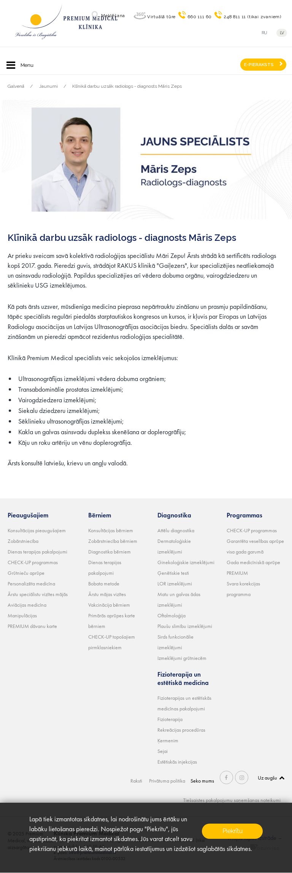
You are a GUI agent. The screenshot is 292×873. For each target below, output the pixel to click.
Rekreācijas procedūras (181, 729)
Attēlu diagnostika (175, 530)
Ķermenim (167, 740)
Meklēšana (113, 15)
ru (264, 32)
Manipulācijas (22, 615)
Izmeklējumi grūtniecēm (181, 658)
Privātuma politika (167, 780)
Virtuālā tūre (161, 16)
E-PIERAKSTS (259, 64)
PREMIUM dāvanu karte (32, 626)
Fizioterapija (169, 719)
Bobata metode (103, 583)
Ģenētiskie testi (173, 572)
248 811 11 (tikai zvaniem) (252, 16)
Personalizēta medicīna (31, 583)
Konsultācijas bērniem (110, 530)
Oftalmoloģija (171, 615)
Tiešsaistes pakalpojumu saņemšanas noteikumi (232, 800)
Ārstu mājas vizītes (107, 594)
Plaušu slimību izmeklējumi (184, 626)
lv (282, 32)
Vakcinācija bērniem (109, 604)
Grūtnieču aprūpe (26, 572)
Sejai (162, 751)
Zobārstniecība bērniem (112, 541)
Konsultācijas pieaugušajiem (37, 530)
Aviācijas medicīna (27, 604)
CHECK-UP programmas (33, 562)
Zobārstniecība (23, 541)
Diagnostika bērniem (109, 551)
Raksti (136, 780)
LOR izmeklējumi (174, 583)
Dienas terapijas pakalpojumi (37, 551)
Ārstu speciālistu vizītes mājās (38, 594)
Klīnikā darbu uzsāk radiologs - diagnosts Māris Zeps (127, 86)
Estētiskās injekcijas (177, 761)
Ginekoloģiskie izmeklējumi (185, 562)
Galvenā (16, 86)
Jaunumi (48, 86)
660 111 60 (200, 16)
